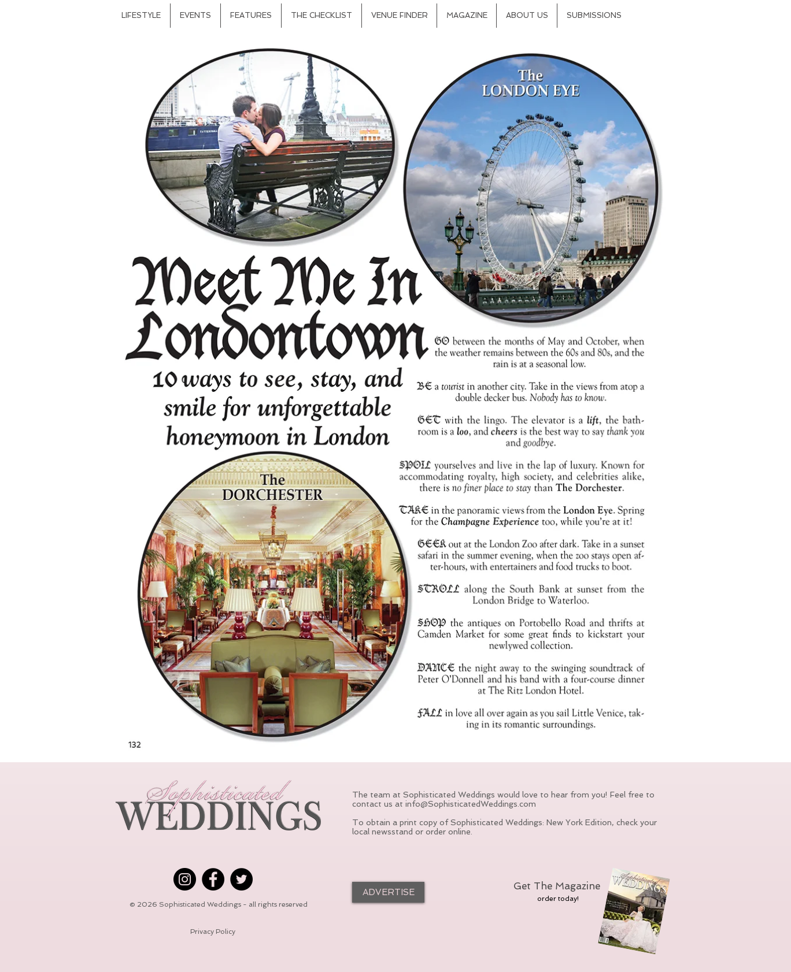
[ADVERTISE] (388, 892)
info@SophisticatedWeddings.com (470, 803)
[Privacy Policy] (213, 932)
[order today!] (558, 898)
